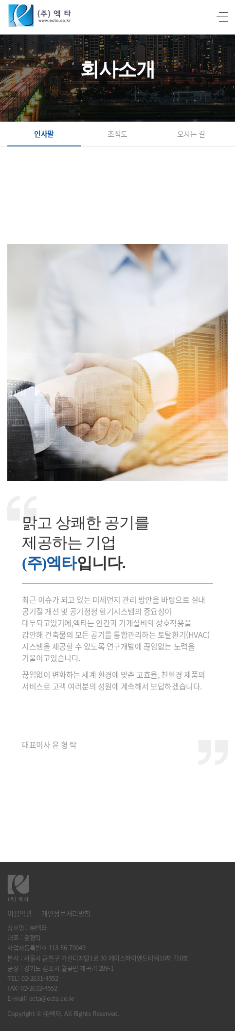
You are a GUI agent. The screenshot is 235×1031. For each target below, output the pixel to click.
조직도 (117, 133)
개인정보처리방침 (65, 913)
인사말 (44, 133)
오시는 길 (191, 133)
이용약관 (19, 913)
